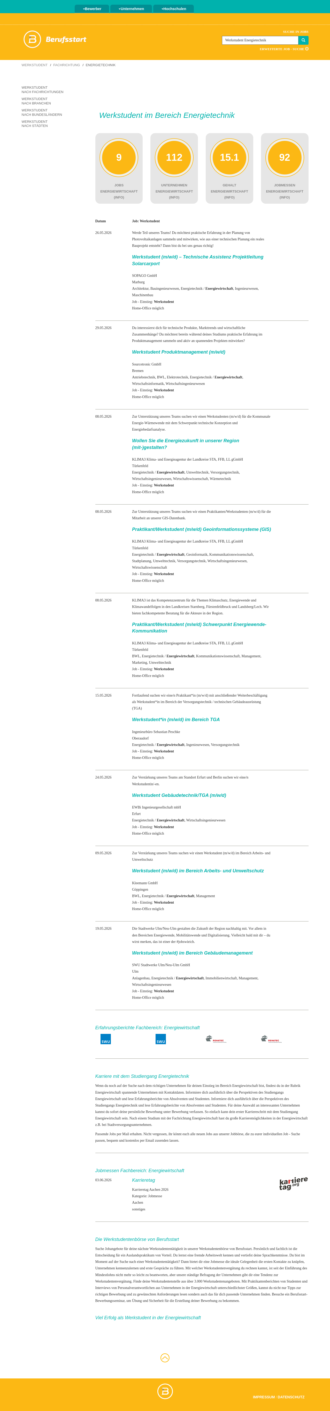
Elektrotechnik (177, 377)
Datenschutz (291, 1397)
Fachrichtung (66, 65)
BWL (161, 377)
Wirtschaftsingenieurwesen (185, 384)
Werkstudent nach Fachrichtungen (43, 90)
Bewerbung (180, 1112)
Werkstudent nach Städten (35, 124)
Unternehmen (131, 9)
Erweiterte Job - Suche (284, 49)
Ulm (135, 971)
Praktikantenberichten (263, 1281)
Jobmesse (218, 1262)
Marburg (138, 282)
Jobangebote (114, 1249)
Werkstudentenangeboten (221, 1281)
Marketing (139, 663)
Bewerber (92, 9)
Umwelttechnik (197, 472)
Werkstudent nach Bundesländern (42, 112)
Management (251, 656)
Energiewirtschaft (108, 1092)
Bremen (137, 371)
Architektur (140, 289)
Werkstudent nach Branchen (36, 101)
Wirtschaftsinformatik (148, 384)
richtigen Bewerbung (110, 1294)
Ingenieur (242, 289)
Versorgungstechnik (224, 472)
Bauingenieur (160, 289)
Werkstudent (35, 65)
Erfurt (136, 814)
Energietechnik (192, 289)
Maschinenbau (142, 295)
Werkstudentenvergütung (222, 1268)
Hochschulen (174, 9)
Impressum (264, 1397)
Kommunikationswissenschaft (231, 554)
